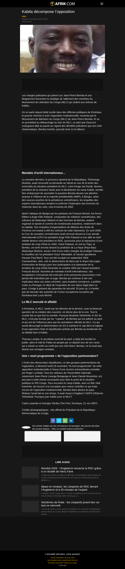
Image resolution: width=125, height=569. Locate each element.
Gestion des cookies (70, 563)
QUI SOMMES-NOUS (54, 560)
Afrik (24, 16)
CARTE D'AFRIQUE (56, 558)
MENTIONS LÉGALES (70, 560)
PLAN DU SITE (70, 558)
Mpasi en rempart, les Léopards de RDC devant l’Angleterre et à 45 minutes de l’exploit (69, 488)
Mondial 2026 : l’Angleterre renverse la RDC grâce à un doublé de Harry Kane (71, 470)
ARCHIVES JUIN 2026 (55, 563)
